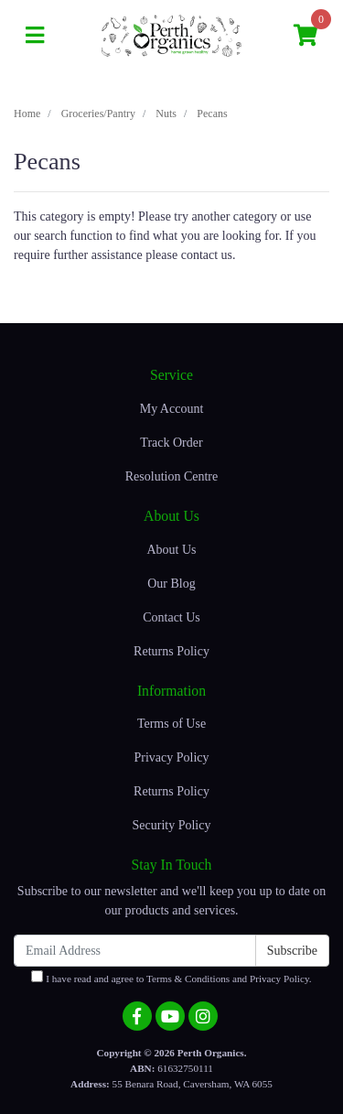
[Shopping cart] (305, 36)
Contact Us (171, 617)
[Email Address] (135, 951)
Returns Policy (171, 651)
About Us (171, 550)
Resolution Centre (172, 476)
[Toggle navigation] (35, 36)
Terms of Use (171, 723)
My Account (172, 409)
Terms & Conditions (188, 978)
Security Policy (172, 825)
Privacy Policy (171, 757)
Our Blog (171, 583)
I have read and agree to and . (171, 977)
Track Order (171, 442)
